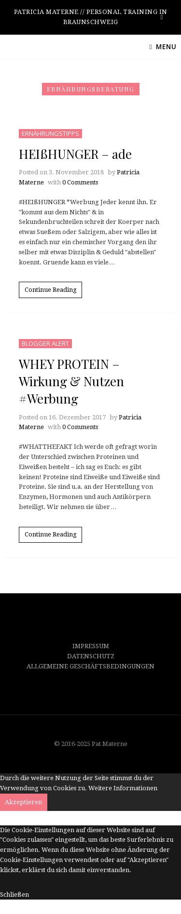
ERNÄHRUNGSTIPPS (50, 133)
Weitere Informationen (122, 788)
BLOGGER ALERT (45, 343)
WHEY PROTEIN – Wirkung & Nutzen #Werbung (71, 381)
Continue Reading (51, 289)
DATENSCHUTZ (90, 656)
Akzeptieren (23, 802)
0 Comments (80, 182)
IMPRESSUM (90, 646)
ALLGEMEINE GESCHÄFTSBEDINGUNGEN (90, 666)
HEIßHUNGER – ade (75, 153)
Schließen (14, 894)
